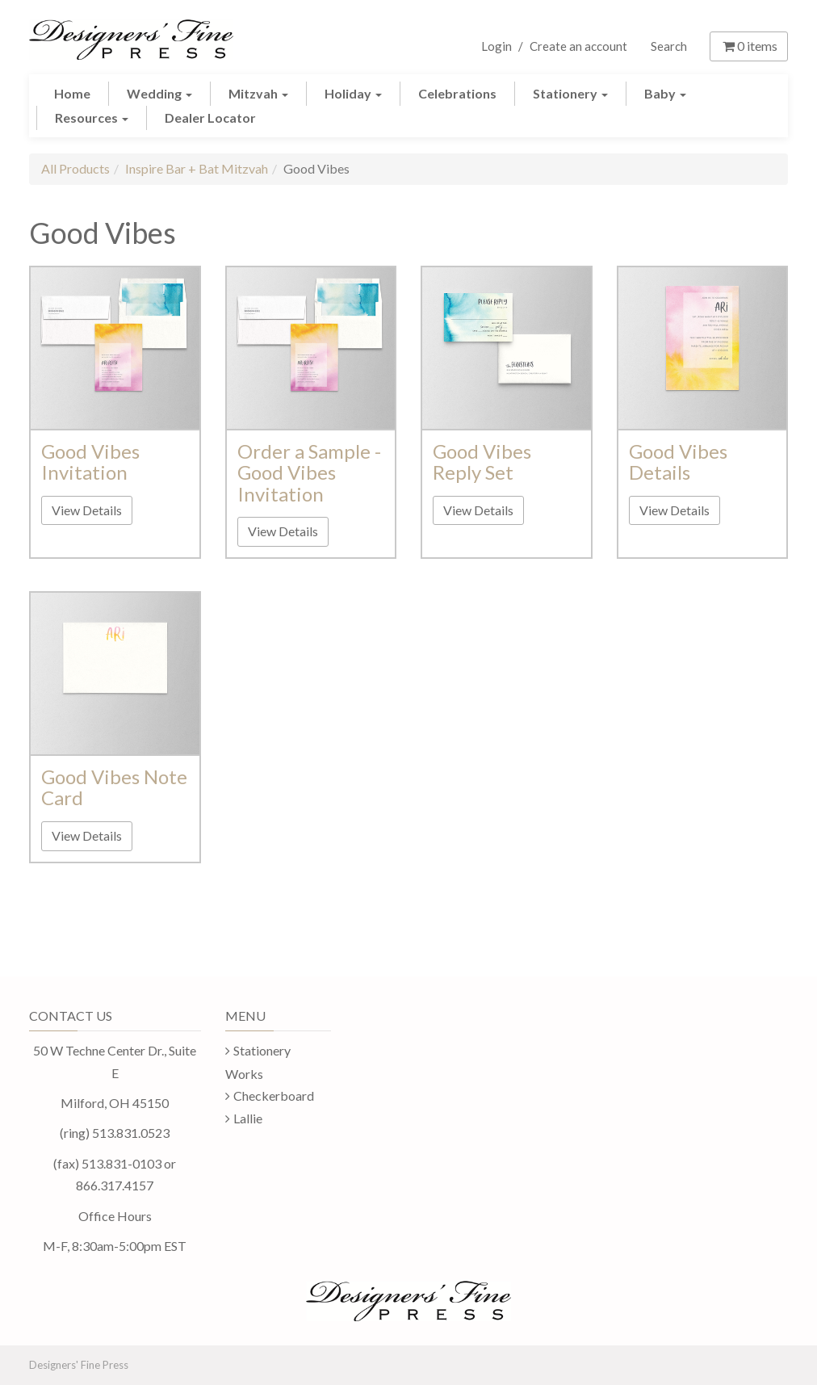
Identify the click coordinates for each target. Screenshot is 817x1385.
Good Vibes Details (678, 461)
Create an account (578, 46)
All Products (75, 168)
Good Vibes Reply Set (482, 461)
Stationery (570, 93)
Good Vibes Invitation (90, 461)
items (748, 45)
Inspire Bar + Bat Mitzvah (196, 168)
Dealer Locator (210, 117)
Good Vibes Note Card (114, 787)
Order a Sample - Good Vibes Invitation (309, 472)
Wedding (159, 93)
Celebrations (457, 93)
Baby (665, 93)
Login (496, 46)
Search (669, 46)
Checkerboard (273, 1095)
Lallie (247, 1118)
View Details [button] (87, 510)
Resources (91, 117)
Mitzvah (258, 93)
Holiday (353, 93)
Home (72, 93)
